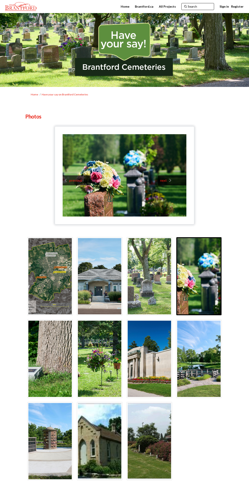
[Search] (197, 6)
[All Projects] (167, 6)
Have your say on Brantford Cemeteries (65, 94)
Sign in (224, 6)
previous (75, 180)
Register (237, 6)
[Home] (125, 6)
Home (34, 94)
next (163, 180)
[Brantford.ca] (144, 6)
